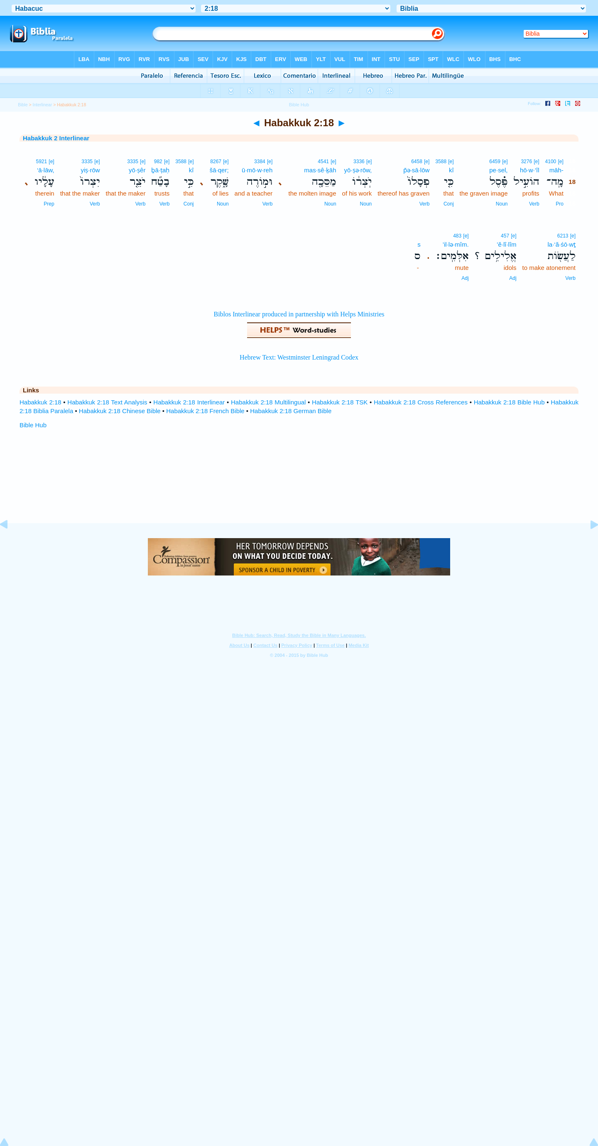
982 (158, 161)
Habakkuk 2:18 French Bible (205, 410)
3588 (440, 161)
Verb (534, 204)
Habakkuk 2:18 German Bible (290, 410)
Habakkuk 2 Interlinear (56, 138)
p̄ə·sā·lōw (416, 170)
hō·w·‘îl (529, 170)
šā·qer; (219, 170)
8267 (215, 161)
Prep (49, 204)
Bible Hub (33, 425)
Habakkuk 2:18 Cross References (421, 402)
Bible (22, 104)
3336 (359, 161)
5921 (41, 161)
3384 (259, 161)
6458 (416, 161)
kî (451, 170)
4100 (550, 161)
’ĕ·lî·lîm (507, 244)
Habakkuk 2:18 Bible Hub (509, 402)
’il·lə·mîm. (456, 244)
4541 (323, 161)
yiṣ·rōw (90, 170)
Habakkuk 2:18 (40, 402)
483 (457, 236)
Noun (502, 204)
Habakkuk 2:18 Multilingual (268, 402)
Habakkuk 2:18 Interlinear (189, 402)
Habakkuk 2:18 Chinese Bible (120, 410)
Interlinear (42, 104)
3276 (526, 161)
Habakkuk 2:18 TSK (340, 402)
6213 (563, 236)
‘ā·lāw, (45, 170)
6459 (494, 161)
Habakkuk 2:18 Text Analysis (107, 402)
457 (505, 236)
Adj (512, 278)
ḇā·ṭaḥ (160, 170)
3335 (132, 161)
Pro (560, 204)
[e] (560, 161)
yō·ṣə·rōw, (358, 170)
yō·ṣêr (137, 170)
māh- (556, 170)
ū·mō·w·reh (257, 170)
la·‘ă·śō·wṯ (561, 244)
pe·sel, (498, 170)
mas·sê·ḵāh (320, 170)
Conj (449, 204)
